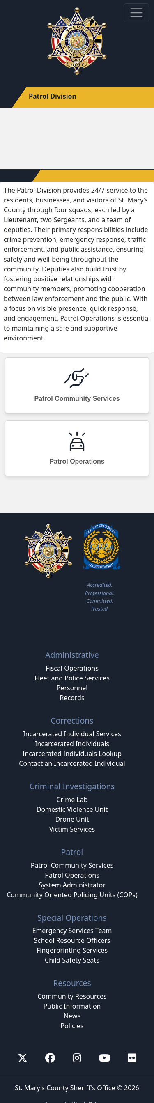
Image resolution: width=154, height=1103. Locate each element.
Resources (72, 982)
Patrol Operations (72, 875)
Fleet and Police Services (72, 677)
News (72, 1015)
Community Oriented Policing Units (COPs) (72, 894)
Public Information (72, 1006)
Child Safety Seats (72, 960)
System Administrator (72, 884)
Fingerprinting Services (72, 950)
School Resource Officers (72, 940)
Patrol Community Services (72, 865)
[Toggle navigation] (136, 12)
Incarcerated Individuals (72, 743)
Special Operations (71, 917)
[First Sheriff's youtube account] (104, 1058)
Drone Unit (72, 819)
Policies (71, 1025)
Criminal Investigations (72, 786)
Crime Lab (71, 799)
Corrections (72, 720)
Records (72, 697)
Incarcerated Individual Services (72, 733)
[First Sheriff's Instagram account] (77, 1058)
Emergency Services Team (72, 930)
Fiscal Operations (72, 668)
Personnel (72, 687)
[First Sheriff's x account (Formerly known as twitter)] (23, 1058)
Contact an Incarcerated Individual (72, 763)
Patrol (72, 851)
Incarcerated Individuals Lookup (72, 753)
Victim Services (72, 829)
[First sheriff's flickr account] (132, 1058)
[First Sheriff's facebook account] (50, 1058)
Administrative (72, 654)
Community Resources (72, 996)
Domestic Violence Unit (72, 809)
